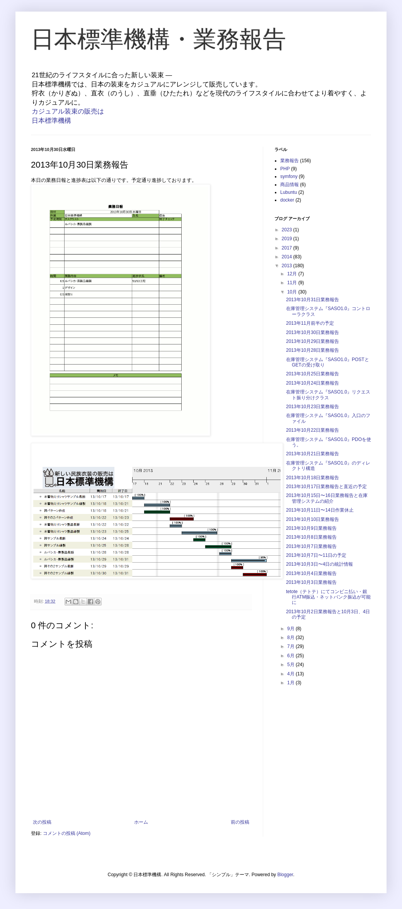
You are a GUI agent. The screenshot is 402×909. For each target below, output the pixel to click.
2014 (287, 256)
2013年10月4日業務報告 (311, 573)
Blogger (285, 874)
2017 (287, 248)
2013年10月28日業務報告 (312, 350)
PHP (285, 168)
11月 (292, 282)
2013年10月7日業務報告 (311, 546)
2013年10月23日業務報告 (312, 406)
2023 (287, 229)
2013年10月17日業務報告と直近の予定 (326, 486)
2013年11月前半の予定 (310, 323)
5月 (291, 664)
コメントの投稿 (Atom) (66, 833)
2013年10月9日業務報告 (311, 528)
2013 (287, 265)
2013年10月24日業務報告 (312, 383)
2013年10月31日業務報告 (312, 299)
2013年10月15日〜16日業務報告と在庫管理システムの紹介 (327, 498)
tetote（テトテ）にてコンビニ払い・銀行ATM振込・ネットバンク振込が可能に (328, 597)
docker (287, 200)
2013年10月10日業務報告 (312, 519)
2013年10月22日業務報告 (312, 430)
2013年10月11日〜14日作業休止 (320, 510)
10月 (292, 292)
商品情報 (289, 184)
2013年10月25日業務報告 (312, 373)
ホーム (141, 822)
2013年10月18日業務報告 (312, 477)
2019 (287, 238)
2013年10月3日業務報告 (311, 582)
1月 (291, 682)
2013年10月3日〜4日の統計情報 (319, 564)
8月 (291, 637)
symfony (289, 176)
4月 (291, 674)
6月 (291, 655)
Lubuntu (288, 192)
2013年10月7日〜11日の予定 (316, 555)
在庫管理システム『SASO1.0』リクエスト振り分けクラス (328, 394)
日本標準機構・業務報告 (158, 39)
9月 (291, 628)
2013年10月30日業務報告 (312, 332)
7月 (291, 646)
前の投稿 (240, 822)
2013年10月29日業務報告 (312, 341)
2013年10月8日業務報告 (311, 537)
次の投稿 (42, 822)
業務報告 (289, 160)
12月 (292, 273)
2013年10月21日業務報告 (312, 453)
